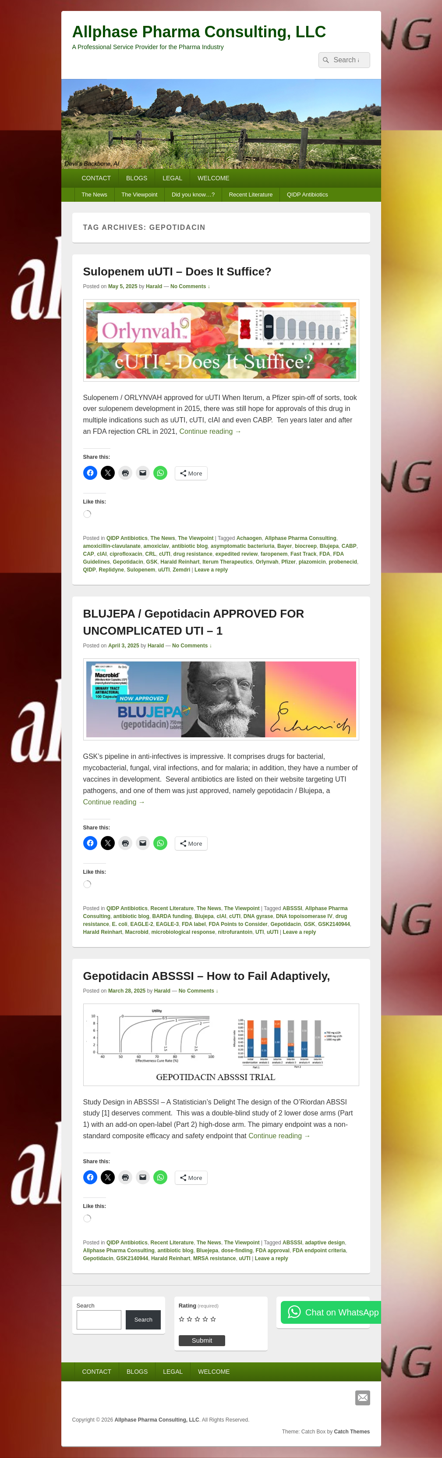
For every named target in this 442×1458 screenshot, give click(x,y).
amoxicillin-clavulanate (112, 546)
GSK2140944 (334, 924)
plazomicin (312, 562)
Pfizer (288, 562)
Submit (202, 1340)
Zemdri (181, 570)
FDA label (194, 924)
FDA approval (273, 1250)
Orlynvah (267, 562)
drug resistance (192, 554)
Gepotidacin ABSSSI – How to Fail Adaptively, (206, 976)
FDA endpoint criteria (319, 1250)
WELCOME (213, 178)
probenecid (343, 562)
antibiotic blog (190, 546)
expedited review (237, 554)
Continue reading (210, 431)
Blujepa (329, 546)
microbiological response (183, 932)
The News (94, 194)
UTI (259, 932)
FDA (324, 554)
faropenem (274, 554)
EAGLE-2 (142, 924)
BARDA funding (172, 916)
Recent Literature (251, 194)
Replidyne (111, 570)
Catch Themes (352, 1432)
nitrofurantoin (235, 932)
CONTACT (96, 178)
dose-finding (237, 1250)
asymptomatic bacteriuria (242, 546)
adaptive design (325, 1243)
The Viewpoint (139, 194)
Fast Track (303, 554)
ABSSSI (292, 908)
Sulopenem (141, 570)
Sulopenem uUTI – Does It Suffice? (177, 271)
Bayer (284, 546)
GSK (152, 562)
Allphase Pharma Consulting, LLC (199, 32)
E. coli (119, 924)
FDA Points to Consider (238, 924)
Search (86, 1305)
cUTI (164, 554)
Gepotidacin (128, 562)
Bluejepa (207, 1250)
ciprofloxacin (126, 554)
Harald (154, 286)
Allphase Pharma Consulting (300, 538)
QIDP (89, 570)
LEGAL (172, 178)
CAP (88, 554)
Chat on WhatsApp (342, 1312)
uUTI (164, 570)
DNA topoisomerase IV (304, 916)
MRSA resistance (214, 1258)
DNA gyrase (258, 916)
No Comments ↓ (190, 286)
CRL (150, 554)
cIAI (102, 554)
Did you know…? (193, 194)
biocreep (306, 546)
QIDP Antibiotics (307, 194)
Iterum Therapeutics (227, 562)
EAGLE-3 (167, 924)
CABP (349, 546)
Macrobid (137, 932)
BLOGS (136, 178)
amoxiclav (156, 546)
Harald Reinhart (179, 562)
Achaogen (249, 538)
